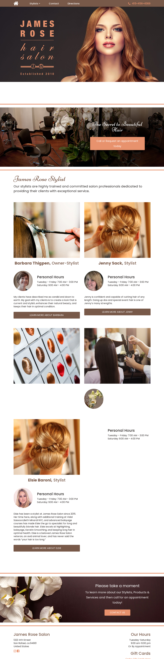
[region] (82, 44)
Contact (54, 3)
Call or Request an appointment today (117, 143)
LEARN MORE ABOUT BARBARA (47, 315)
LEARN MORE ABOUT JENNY (117, 312)
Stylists (35, 4)
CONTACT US (117, 612)
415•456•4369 (139, 3)
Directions (74, 3)
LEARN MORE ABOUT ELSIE (46, 548)
